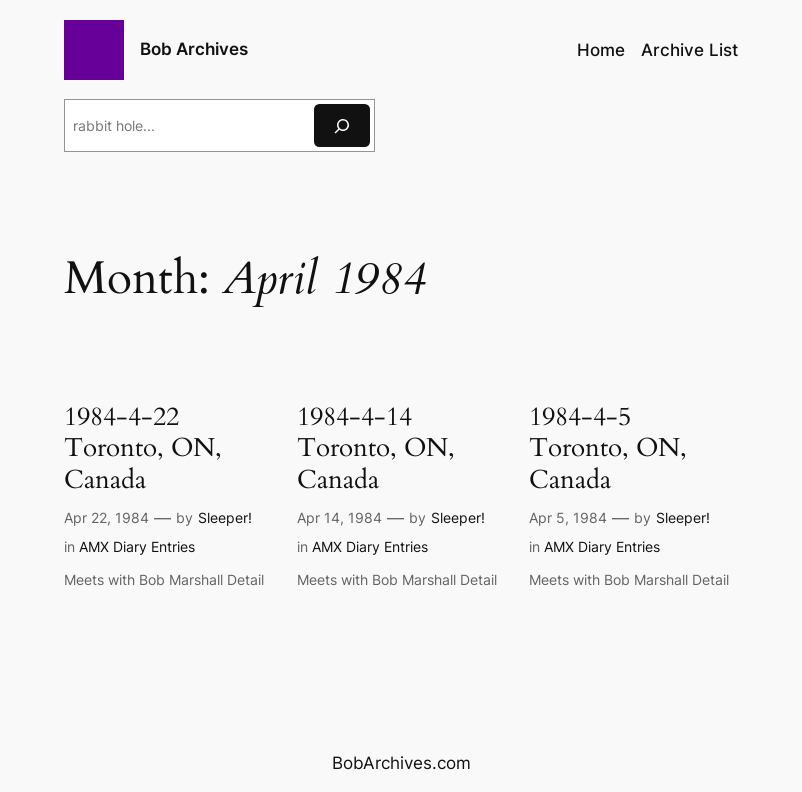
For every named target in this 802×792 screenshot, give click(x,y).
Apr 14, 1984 (339, 517)
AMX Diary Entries (137, 546)
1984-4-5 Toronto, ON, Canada (608, 447)
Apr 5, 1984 (568, 517)
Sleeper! (225, 517)
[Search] (342, 125)
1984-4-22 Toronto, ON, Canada (143, 447)
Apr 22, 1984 (106, 517)
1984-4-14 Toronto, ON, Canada (376, 447)
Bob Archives (194, 49)
